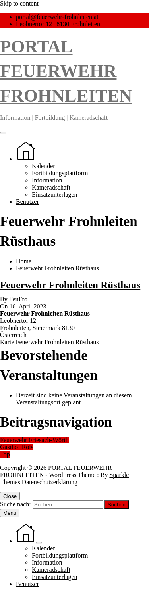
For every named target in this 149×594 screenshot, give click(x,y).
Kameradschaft (51, 187)
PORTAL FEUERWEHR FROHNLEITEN (66, 70)
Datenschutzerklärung (49, 482)
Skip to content (19, 3)
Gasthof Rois (16, 447)
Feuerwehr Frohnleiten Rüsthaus (70, 285)
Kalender (43, 166)
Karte (49, 342)
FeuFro (18, 299)
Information (47, 180)
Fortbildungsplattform (60, 173)
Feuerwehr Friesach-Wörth (34, 440)
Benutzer (27, 201)
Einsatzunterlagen (54, 194)
